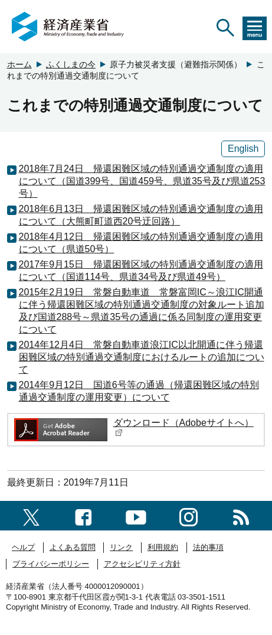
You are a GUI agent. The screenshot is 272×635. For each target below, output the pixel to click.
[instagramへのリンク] (188, 515)
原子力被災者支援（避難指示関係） (176, 64)
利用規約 (163, 547)
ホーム (19, 64)
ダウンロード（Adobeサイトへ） (183, 427)
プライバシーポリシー (50, 563)
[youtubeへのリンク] (136, 515)
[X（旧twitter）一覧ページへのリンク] (31, 515)
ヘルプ (23, 547)
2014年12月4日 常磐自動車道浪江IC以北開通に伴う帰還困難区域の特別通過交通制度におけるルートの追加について (141, 357)
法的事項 (208, 547)
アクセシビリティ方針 (142, 563)
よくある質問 (73, 547)
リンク (121, 547)
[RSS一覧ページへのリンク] (241, 515)
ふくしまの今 (71, 64)
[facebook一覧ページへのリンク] (83, 515)
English (243, 149)
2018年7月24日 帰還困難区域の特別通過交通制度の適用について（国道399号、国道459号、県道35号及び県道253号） (142, 181)
